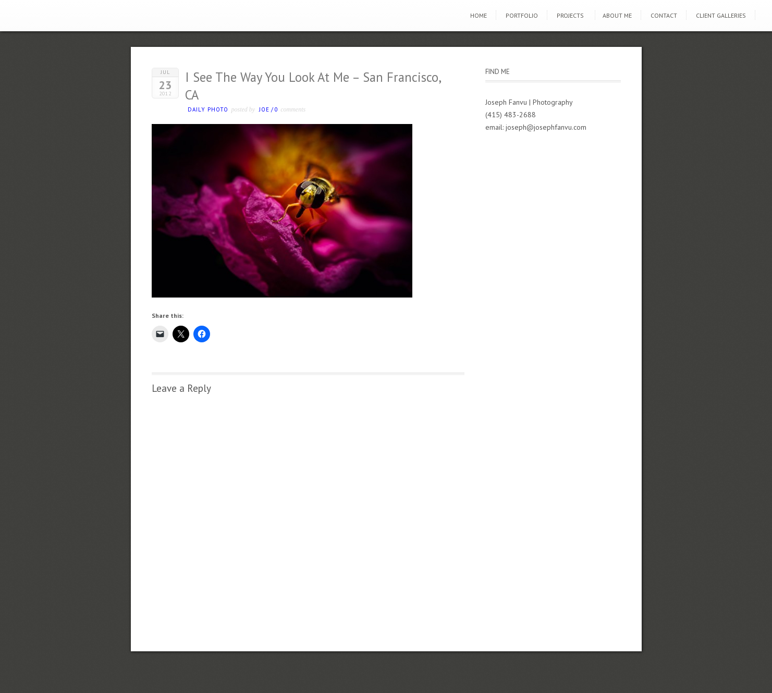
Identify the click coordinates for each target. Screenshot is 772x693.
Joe (264, 109)
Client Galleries (721, 15)
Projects (570, 15)
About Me (617, 15)
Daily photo (208, 109)
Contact (664, 15)
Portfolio (522, 15)
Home (478, 15)
